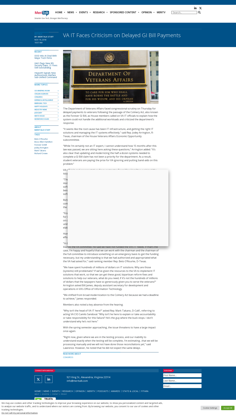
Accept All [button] (228, 408)
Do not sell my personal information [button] (20, 412)
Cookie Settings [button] (210, 408)
